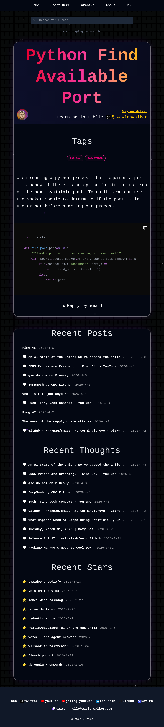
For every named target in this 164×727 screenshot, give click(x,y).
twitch (61, 709)
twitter (31, 701)
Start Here (60, 5)
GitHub (128, 701)
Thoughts (99, 451)
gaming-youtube (79, 701)
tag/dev (75, 158)
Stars (100, 567)
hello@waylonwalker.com (91, 709)
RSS (129, 5)
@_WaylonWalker (129, 117)
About (110, 5)
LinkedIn (107, 701)
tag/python (95, 158)
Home (35, 5)
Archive (87, 5)
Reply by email (82, 305)
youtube (52, 701)
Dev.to (147, 701)
